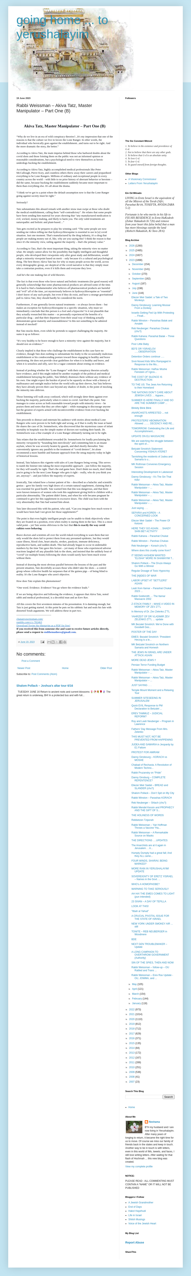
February (137, 998)
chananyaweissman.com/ (29, 618)
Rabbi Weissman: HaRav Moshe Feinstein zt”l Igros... (149, 370)
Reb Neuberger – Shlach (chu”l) (148, 802)
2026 (132, 245)
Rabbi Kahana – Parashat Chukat (149, 536)
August (136, 283)
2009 (132, 1072)
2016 (132, 1038)
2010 (132, 1067)
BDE (134, 939)
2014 (132, 1048)
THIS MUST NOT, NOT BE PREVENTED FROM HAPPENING (152, 738)
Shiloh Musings (136, 1219)
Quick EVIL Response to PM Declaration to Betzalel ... (147, 707)
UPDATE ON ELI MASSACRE (148, 436)
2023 (132, 260)
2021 (132, 1014)
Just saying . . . (139, 508)
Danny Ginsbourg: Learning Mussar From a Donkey (150, 306)
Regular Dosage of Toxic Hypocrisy (150, 570)
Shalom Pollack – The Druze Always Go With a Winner (151, 565)
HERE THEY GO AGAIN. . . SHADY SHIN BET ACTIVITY (151, 530)
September (138, 278)
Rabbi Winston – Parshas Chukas (149, 541)
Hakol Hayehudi (137, 1211)
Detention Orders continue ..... (147, 356)
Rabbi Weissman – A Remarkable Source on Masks (149, 834)
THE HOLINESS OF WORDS (147, 815)
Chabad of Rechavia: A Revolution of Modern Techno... (151, 766)
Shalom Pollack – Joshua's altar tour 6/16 (44, 685)
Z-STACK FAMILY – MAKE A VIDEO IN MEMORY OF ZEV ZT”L (152, 605)
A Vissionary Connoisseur (142, 179)
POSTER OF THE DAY (144, 631)
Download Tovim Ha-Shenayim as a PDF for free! (43, 625)
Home (65, 668)
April (135, 989)
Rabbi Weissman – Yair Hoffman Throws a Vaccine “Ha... (149, 826)
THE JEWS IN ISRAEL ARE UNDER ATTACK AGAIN (151, 654)
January (137, 1003)
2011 (132, 1062)
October (137, 273)
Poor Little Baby (140, 344)
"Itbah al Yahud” (140, 911)
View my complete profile (139, 1166)
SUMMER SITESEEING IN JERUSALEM (146, 699)
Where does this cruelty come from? (151, 550)
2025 (132, 250)
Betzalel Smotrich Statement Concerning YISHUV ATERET (149, 450)
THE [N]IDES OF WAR (143, 575)
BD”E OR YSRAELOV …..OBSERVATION (143, 350)
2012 (132, 1057)
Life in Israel (135, 1215)
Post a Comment (31, 661)
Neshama (154, 1121)
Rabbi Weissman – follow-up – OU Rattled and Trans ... (150, 969)
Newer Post (23, 668)
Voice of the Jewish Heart (142, 1223)
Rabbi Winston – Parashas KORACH (151, 797)
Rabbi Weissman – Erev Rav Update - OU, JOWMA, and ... (152, 976)
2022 (132, 1009)
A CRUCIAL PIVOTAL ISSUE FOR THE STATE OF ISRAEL (150, 917)
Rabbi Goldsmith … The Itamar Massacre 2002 (148, 597)
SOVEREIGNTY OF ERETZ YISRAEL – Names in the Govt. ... (152, 878)
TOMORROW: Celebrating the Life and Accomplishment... (152, 430)
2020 (132, 1019)
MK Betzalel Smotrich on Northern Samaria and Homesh (150, 646)
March (136, 993)
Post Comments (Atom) (44, 674)
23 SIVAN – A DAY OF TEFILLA (148, 901)
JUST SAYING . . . (141, 685)
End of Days (135, 1206)
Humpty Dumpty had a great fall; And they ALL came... (151, 854)
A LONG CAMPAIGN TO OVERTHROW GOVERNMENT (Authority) (150, 954)
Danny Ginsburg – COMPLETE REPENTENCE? (148, 779)
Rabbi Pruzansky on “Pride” (146, 772)
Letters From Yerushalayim (143, 183)
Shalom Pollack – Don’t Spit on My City (152, 793)
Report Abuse (134, 1242)
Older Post (106, 668)
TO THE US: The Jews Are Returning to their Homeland (151, 386)
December (138, 264)
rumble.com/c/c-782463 (29, 622)
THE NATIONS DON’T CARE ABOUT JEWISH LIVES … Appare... (152, 394)
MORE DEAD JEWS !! (143, 660)
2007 (132, 1081)
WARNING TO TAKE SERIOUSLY (150, 889)
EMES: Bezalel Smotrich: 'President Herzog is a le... (150, 638)
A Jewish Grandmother (140, 1202)
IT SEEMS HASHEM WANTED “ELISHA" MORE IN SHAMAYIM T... (152, 557)
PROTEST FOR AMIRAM (145, 752)
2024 (132, 255)
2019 (132, 1023)
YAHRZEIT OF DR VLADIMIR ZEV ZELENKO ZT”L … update (150, 618)
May (134, 984)
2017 (132, 1033)
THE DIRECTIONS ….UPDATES (149, 840)
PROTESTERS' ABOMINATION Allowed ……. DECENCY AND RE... (152, 422)
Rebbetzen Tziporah (142, 820)
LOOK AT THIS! (140, 906)
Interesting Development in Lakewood (152, 472)
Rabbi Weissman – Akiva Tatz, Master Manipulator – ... (152, 486)
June (135, 293)
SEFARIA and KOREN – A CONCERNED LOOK (145, 514)
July (134, 288)
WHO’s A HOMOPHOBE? (145, 884)
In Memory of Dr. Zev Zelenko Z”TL (150, 611)
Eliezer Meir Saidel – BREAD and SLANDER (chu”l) (149, 787)
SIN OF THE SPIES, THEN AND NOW (152, 962)
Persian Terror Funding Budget (148, 664)
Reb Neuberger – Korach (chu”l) (149, 545)
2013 (132, 1052)
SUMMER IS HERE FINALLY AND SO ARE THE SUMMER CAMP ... (152, 402)
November (138, 269)
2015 (132, 1043)
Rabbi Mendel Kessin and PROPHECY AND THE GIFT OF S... (152, 809)
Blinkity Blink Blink (141, 408)
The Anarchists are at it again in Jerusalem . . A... (148, 847)
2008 (132, 1076)
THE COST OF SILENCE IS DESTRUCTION (146, 378)
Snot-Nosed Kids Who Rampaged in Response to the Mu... (151, 363)
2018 (132, 1028)
